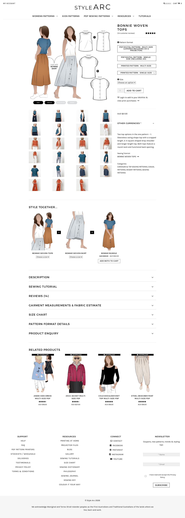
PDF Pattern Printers (23, 449)
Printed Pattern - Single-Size (136, 73)
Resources (124, 16)
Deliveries (23, 458)
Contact (117, 441)
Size (120, 79)
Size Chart (69, 463)
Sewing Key (70, 480)
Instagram (118, 454)
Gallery (70, 454)
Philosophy (70, 471)
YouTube (117, 459)
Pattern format (125, 42)
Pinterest (118, 450)
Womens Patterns (43, 16)
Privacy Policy (23, 467)
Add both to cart (109, 261)
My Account (9, 3)
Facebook (118, 445)
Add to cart (134, 90)
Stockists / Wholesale (23, 454)
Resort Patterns (133, 170)
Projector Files (69, 445)
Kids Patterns (70, 16)
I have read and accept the (162, 476)
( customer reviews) (126, 33)
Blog (69, 449)
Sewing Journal (69, 476)
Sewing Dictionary (70, 467)
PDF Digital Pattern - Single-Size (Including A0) (136, 58)
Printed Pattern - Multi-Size (136, 66)
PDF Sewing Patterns (97, 16)
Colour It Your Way (69, 484)
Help (23, 441)
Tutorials (145, 16)
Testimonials (23, 463)
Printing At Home (69, 441)
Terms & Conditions (23, 471)
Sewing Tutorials (69, 458)
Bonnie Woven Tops (126, 157)
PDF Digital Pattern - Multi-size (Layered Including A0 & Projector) (136, 48)
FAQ (23, 445)
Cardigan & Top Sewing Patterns (132, 167)
